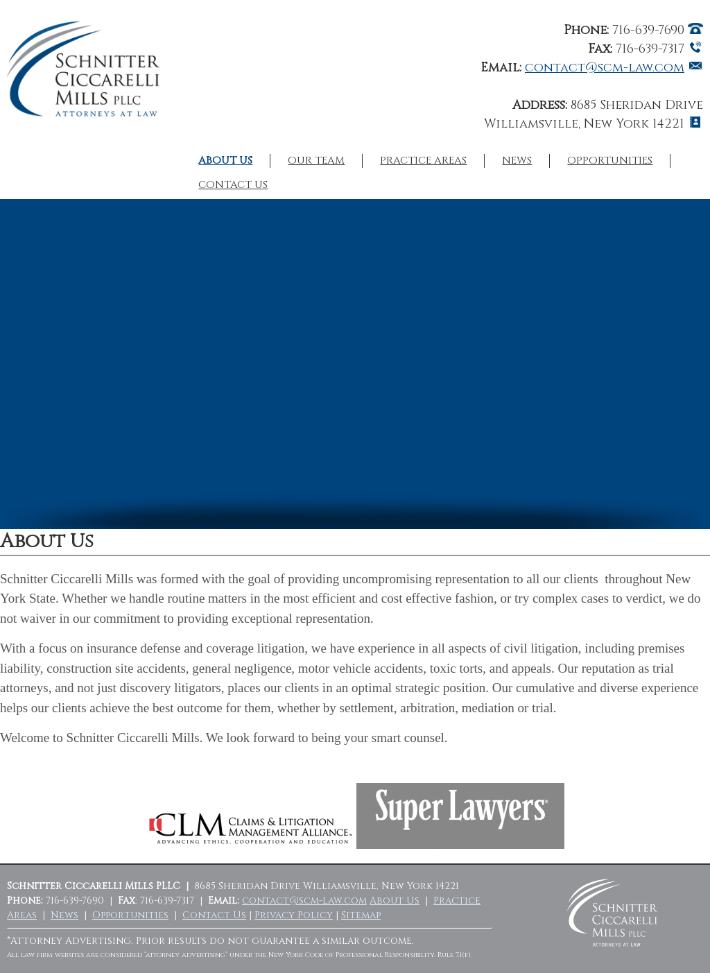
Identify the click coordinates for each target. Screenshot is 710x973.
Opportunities (609, 161)
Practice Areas (423, 161)
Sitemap (361, 915)
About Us (225, 161)
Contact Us (233, 185)
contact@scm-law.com (604, 67)
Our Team (316, 161)
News (517, 161)
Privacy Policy (293, 915)
